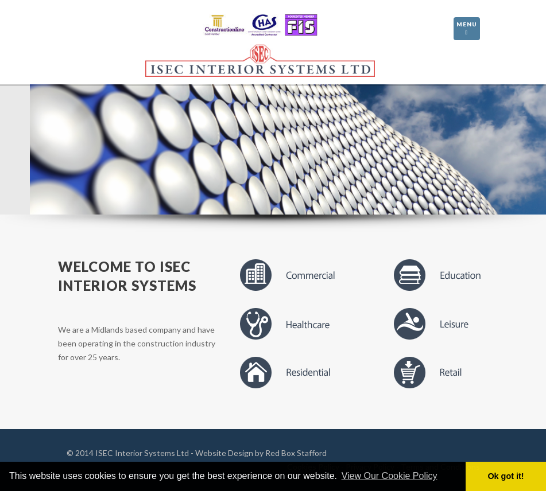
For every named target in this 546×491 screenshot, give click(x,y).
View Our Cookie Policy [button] (389, 476)
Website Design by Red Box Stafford (261, 453)
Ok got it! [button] (505, 476)
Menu (466, 29)
